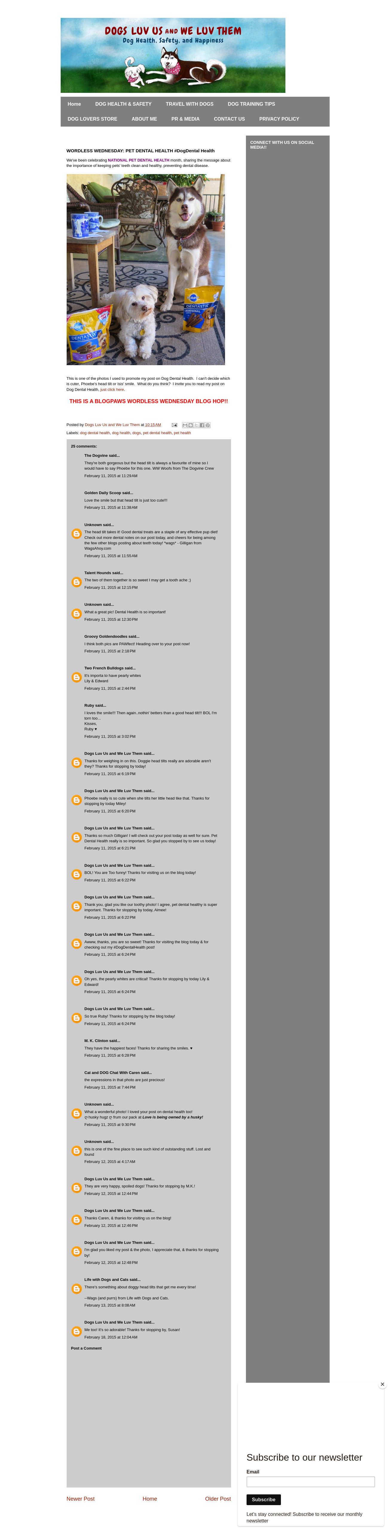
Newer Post (81, 1499)
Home (74, 104)
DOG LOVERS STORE (92, 119)
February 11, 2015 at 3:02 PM (110, 736)
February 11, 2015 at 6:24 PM (110, 954)
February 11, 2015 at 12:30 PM (111, 619)
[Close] (382, 1384)
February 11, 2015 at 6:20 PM (110, 811)
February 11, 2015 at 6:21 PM (110, 848)
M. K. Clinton (96, 1040)
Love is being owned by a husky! (173, 1117)
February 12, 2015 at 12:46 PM (111, 1225)
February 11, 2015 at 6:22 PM (110, 880)
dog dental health (95, 433)
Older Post (218, 1499)
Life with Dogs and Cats (107, 1279)
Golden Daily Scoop (103, 493)
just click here (112, 389)
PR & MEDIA (186, 119)
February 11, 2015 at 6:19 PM (110, 774)
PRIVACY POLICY (279, 119)
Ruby (89, 705)
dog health (121, 433)
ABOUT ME (144, 119)
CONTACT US (229, 119)
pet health (182, 433)
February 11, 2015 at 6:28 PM (110, 1055)
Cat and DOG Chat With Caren (112, 1072)
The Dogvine (96, 455)
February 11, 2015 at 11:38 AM (111, 507)
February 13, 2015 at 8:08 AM (110, 1305)
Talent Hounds (98, 573)
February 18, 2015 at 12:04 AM (111, 1337)
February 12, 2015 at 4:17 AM (110, 1161)
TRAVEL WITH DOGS (189, 104)
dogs (136, 433)
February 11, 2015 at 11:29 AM (111, 476)
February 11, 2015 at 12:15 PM (111, 587)
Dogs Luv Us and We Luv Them (114, 753)
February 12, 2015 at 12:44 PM (111, 1193)
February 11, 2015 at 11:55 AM (111, 556)
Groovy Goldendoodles (106, 636)
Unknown (93, 525)
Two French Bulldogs (104, 668)
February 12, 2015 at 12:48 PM (111, 1262)
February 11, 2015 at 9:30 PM (110, 1124)
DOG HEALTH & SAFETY (123, 104)
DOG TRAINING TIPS (251, 104)
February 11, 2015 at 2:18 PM (110, 651)
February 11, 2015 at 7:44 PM (110, 1087)
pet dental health (157, 433)
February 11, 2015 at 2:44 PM (110, 688)
